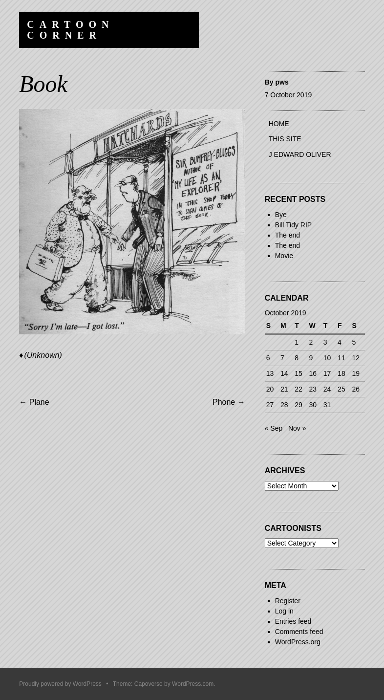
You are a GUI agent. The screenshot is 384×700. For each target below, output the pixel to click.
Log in (284, 611)
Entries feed (293, 621)
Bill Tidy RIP (293, 225)
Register (287, 601)
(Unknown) (43, 355)
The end (287, 235)
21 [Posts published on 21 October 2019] (284, 389)
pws (281, 82)
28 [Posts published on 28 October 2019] (284, 405)
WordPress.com (192, 683)
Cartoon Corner (70, 30)
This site (285, 139)
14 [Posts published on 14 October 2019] (284, 373)
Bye (281, 215)
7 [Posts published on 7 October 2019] (282, 358)
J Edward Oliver (300, 154)
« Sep (274, 428)
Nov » (297, 428)
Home (279, 124)
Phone (229, 402)
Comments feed (299, 631)
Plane (34, 402)
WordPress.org (297, 642)
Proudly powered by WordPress (60, 683)
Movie (284, 256)
